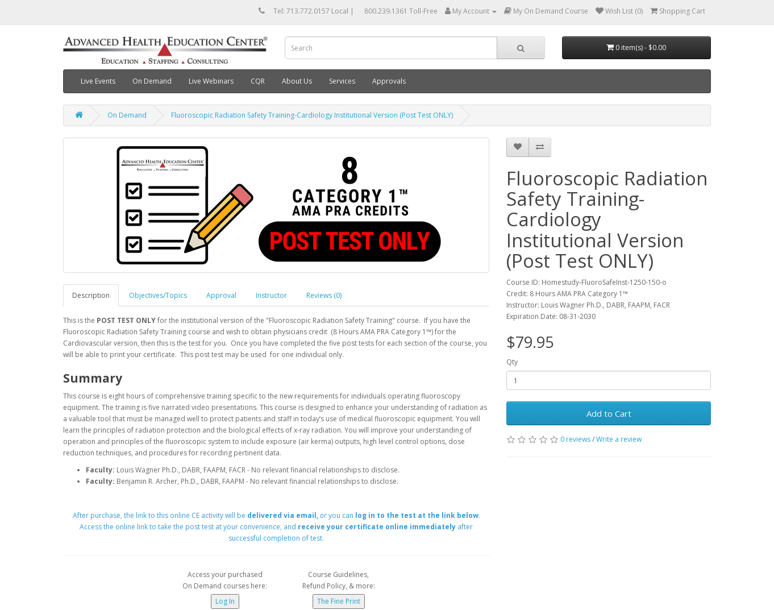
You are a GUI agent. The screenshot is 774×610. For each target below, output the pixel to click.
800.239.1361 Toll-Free (401, 11)
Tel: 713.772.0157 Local (310, 11)
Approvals (389, 81)
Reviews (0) (324, 295)
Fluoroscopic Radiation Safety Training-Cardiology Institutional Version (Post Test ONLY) (312, 115)
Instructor (271, 295)
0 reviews (575, 439)
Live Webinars (211, 81)
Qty (512, 362)
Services (342, 81)
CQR (258, 81)
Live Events (98, 81)
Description (91, 295)
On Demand (152, 81)
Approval (221, 295)
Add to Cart (608, 413)
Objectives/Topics (158, 295)
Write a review (619, 439)
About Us (297, 81)
